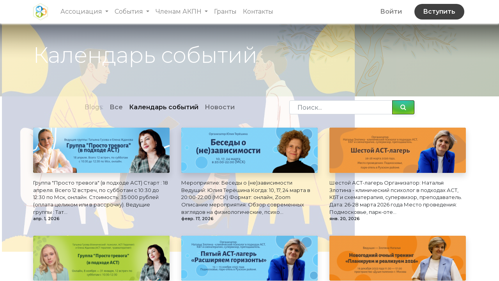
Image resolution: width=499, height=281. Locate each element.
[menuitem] (225, 12)
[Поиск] (403, 107)
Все (116, 107)
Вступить (439, 11)
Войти (391, 11)
